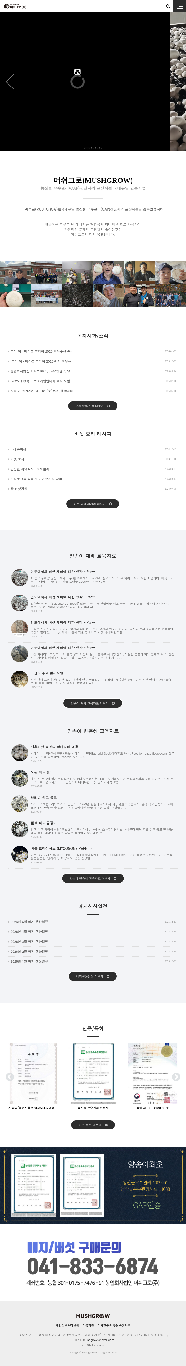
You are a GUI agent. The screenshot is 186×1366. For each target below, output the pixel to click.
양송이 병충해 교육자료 (93, 733)
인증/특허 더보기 (92, 1125)
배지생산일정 (92, 909)
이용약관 (88, 1325)
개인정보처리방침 (67, 1325)
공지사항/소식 (92, 338)
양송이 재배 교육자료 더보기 (93, 703)
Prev (9, 81)
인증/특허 (93, 1031)
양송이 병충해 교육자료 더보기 (93, 878)
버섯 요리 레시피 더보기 (93, 504)
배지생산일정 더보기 (92, 976)
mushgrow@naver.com (98, 1340)
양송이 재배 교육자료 (92, 558)
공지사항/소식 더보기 (92, 406)
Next (176, 81)
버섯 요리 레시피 (92, 436)
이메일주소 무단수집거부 (113, 1325)
